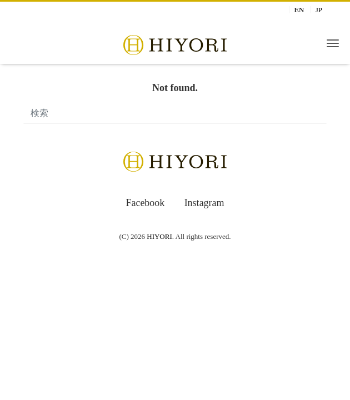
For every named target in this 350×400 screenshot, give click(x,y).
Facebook (145, 202)
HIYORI (159, 236)
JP (319, 9)
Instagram (204, 202)
